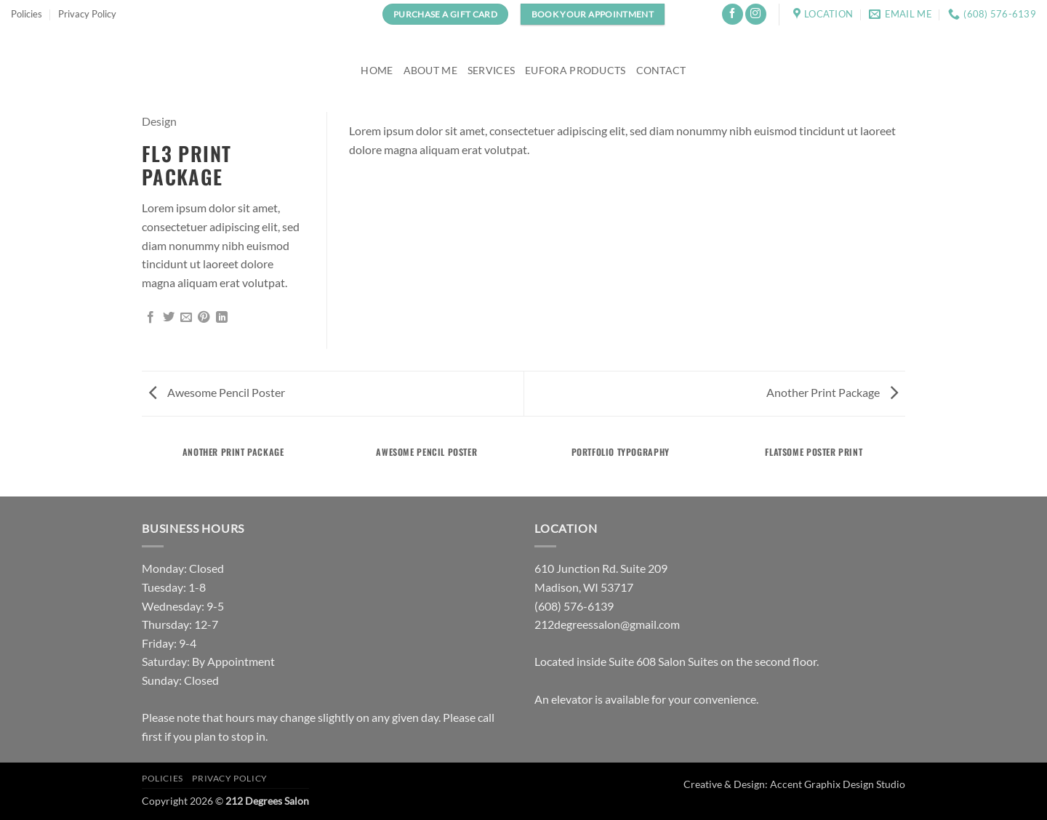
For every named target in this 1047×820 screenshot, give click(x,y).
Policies (26, 14)
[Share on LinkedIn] (222, 317)
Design (159, 121)
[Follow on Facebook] (732, 14)
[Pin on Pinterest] (203, 317)
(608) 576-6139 (574, 606)
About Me (430, 70)
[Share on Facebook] (150, 317)
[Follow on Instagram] (755, 14)
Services (491, 70)
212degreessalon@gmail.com (607, 624)
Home (377, 70)
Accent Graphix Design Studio (837, 784)
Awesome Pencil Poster (217, 392)
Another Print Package (832, 392)
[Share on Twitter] (168, 317)
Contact (661, 70)
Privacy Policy (87, 14)
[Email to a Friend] (186, 317)
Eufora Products (575, 70)
